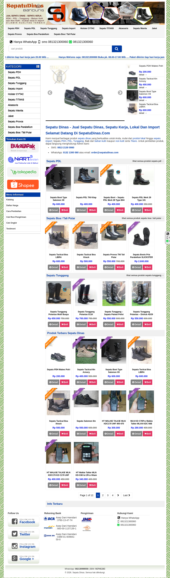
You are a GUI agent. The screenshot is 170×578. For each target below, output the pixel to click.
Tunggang (78, 141)
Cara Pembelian (13, 211)
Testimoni (11, 229)
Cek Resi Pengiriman (16, 217)
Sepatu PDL (29, 28)
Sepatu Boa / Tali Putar (65, 34)
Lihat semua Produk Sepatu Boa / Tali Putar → (143, 218)
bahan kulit (100, 141)
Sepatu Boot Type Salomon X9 (147, 92)
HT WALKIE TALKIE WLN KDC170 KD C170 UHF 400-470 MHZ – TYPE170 (58, 475)
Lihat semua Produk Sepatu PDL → (148, 161)
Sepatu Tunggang (48, 28)
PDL (70, 141)
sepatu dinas (84, 138)
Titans (134, 141)
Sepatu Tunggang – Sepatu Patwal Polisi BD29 (114, 314)
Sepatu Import (68, 28)
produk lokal (139, 138)
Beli (64, 210)
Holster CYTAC (87, 28)
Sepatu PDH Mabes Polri (151, 66)
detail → (143, 74)
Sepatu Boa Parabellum (38, 34)
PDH (63, 141)
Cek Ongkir (11, 223)
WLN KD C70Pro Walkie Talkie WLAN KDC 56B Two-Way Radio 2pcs (141, 424)
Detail (53, 210)
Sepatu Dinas (78, 572)
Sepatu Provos (15, 34)
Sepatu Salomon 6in (86, 421)
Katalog (10, 199)
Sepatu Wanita (140, 28)
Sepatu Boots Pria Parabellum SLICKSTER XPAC (141, 257)
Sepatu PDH (13, 28)
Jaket (154, 28)
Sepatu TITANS (106, 28)
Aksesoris (123, 28)
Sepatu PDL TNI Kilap (86, 197)
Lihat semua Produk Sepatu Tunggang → (145, 275)
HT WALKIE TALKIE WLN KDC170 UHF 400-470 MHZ (114, 424)
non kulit (120, 141)
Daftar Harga (12, 205)
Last (127, 495)
